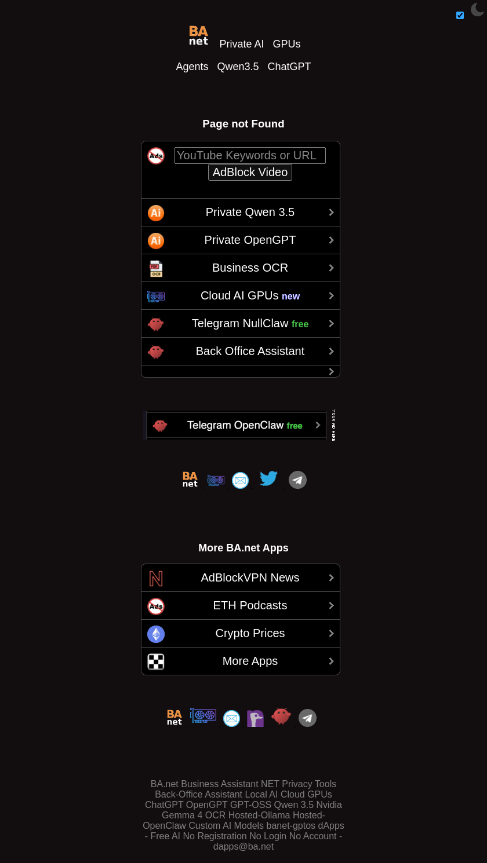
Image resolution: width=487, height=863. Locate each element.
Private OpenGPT (250, 239)
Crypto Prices (250, 633)
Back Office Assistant (250, 351)
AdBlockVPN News (250, 577)
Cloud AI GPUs (250, 295)
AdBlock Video (250, 172)
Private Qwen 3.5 (250, 212)
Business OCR (250, 267)
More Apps (250, 660)
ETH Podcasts (250, 605)
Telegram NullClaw (250, 323)
